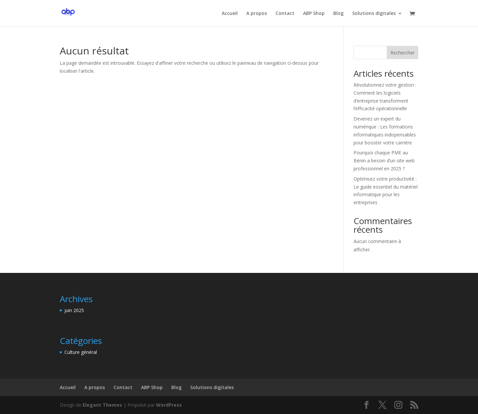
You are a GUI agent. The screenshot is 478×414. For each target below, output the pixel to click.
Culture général (80, 352)
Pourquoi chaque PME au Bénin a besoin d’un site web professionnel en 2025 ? (384, 160)
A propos (256, 13)
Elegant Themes (102, 405)
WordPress (169, 405)
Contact (285, 13)
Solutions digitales (374, 13)
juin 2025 (74, 310)
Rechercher (402, 52)
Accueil (230, 13)
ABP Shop (314, 13)
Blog (338, 13)
